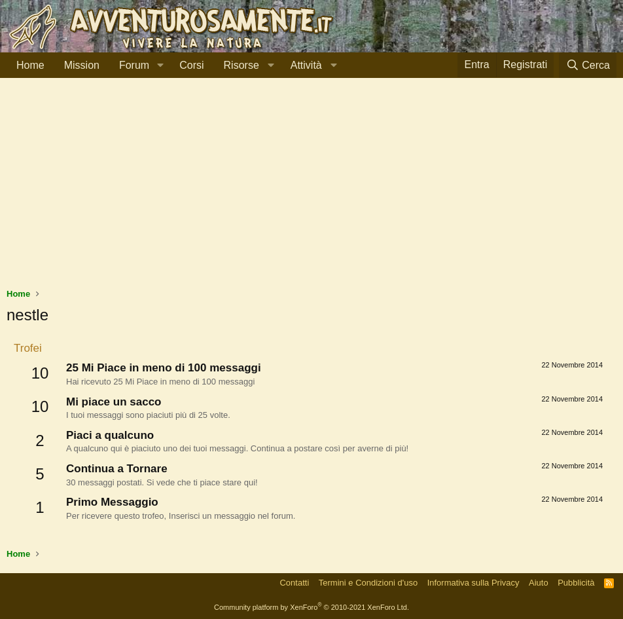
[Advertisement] (311, 189)
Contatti (294, 583)
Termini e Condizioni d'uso (368, 583)
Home (30, 65)
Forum (134, 65)
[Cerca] (587, 65)
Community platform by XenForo (311, 607)
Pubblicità (576, 583)
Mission (81, 65)
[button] (160, 65)
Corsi (191, 65)
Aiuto (538, 583)
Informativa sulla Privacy (473, 583)
